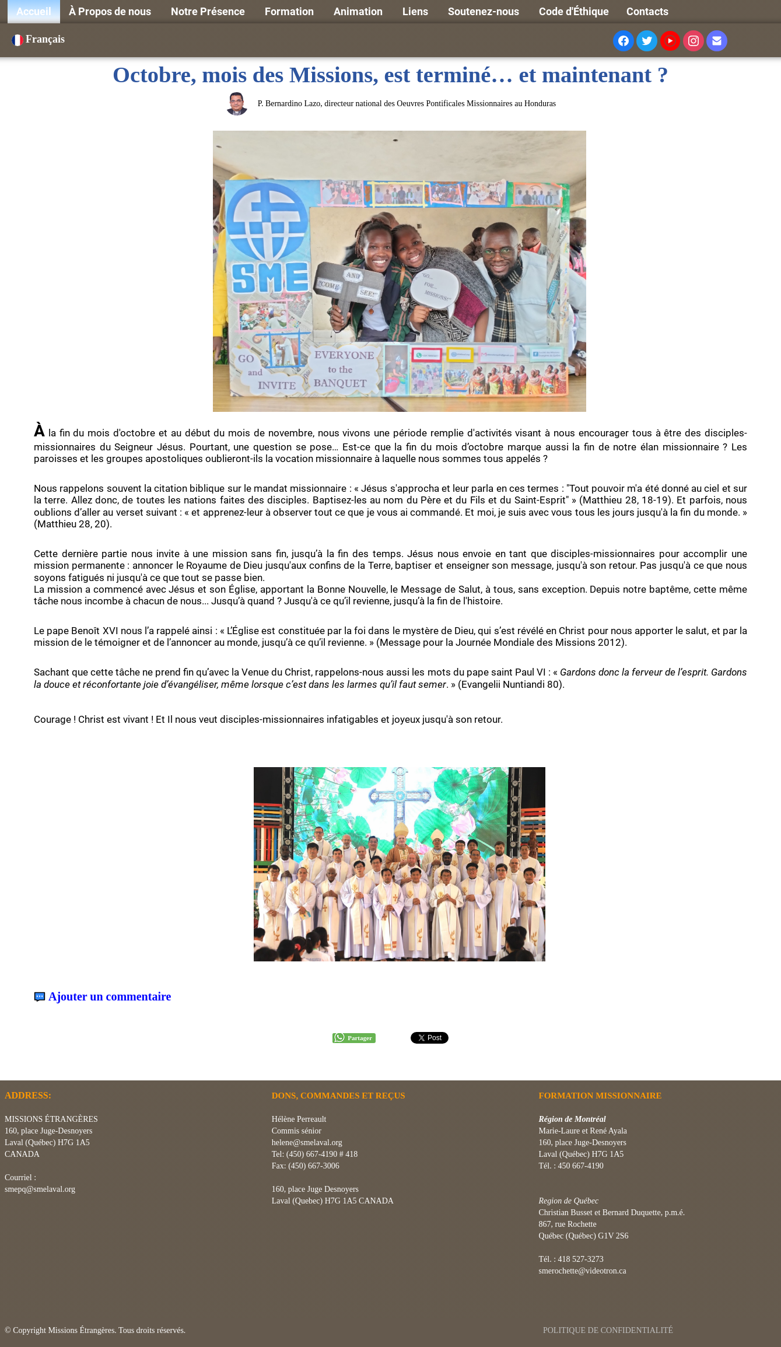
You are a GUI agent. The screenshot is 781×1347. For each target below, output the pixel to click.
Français (40, 39)
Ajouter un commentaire (109, 997)
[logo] (9, 1066)
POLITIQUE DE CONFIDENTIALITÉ (609, 1330)
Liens (416, 11)
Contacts (647, 11)
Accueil (33, 11)
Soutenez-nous (484, 11)
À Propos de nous (111, 11)
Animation (359, 11)
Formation (290, 11)
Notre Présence (209, 11)
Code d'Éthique (574, 11)
